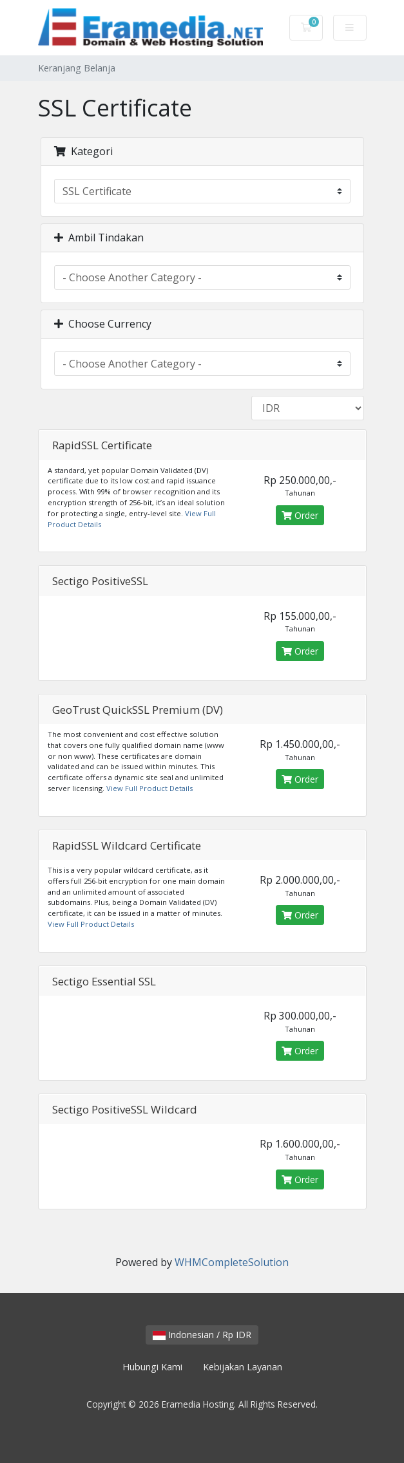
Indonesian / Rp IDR (202, 1334)
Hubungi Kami (152, 1367)
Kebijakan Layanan (242, 1367)
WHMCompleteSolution (232, 1262)
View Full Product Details (148, 788)
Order (300, 515)
